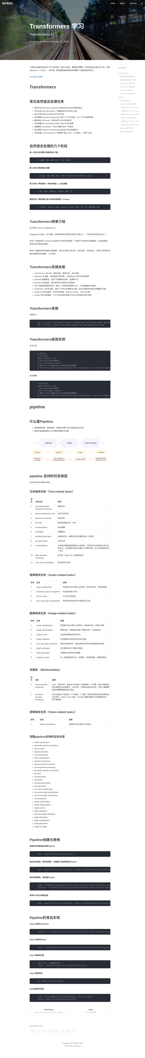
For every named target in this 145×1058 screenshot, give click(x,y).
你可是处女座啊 (36, 77)
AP (75, 1031)
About (122, 3)
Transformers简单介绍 (127, 83)
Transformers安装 (126, 90)
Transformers (123, 73)
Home (113, 3)
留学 (50, 1031)
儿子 (43, 1031)
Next (91, 1011)
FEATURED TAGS (36, 1026)
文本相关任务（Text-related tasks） (131, 107)
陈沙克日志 (7, 3)
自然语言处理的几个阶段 (128, 80)
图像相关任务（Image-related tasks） (131, 114)
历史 (68, 1031)
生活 (32, 1031)
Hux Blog (76, 1046)
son (62, 1031)
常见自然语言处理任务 (127, 76)
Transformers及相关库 (127, 87)
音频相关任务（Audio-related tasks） (131, 111)
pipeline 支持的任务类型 (128, 104)
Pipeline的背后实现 (126, 131)
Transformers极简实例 (127, 94)
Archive (133, 3)
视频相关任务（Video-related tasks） (131, 121)
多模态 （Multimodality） (129, 118)
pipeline (121, 97)
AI (31, 19)
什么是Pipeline (125, 101)
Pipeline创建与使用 (126, 128)
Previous (49, 1011)
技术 (56, 1031)
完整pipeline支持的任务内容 (130, 125)
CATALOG (122, 68)
